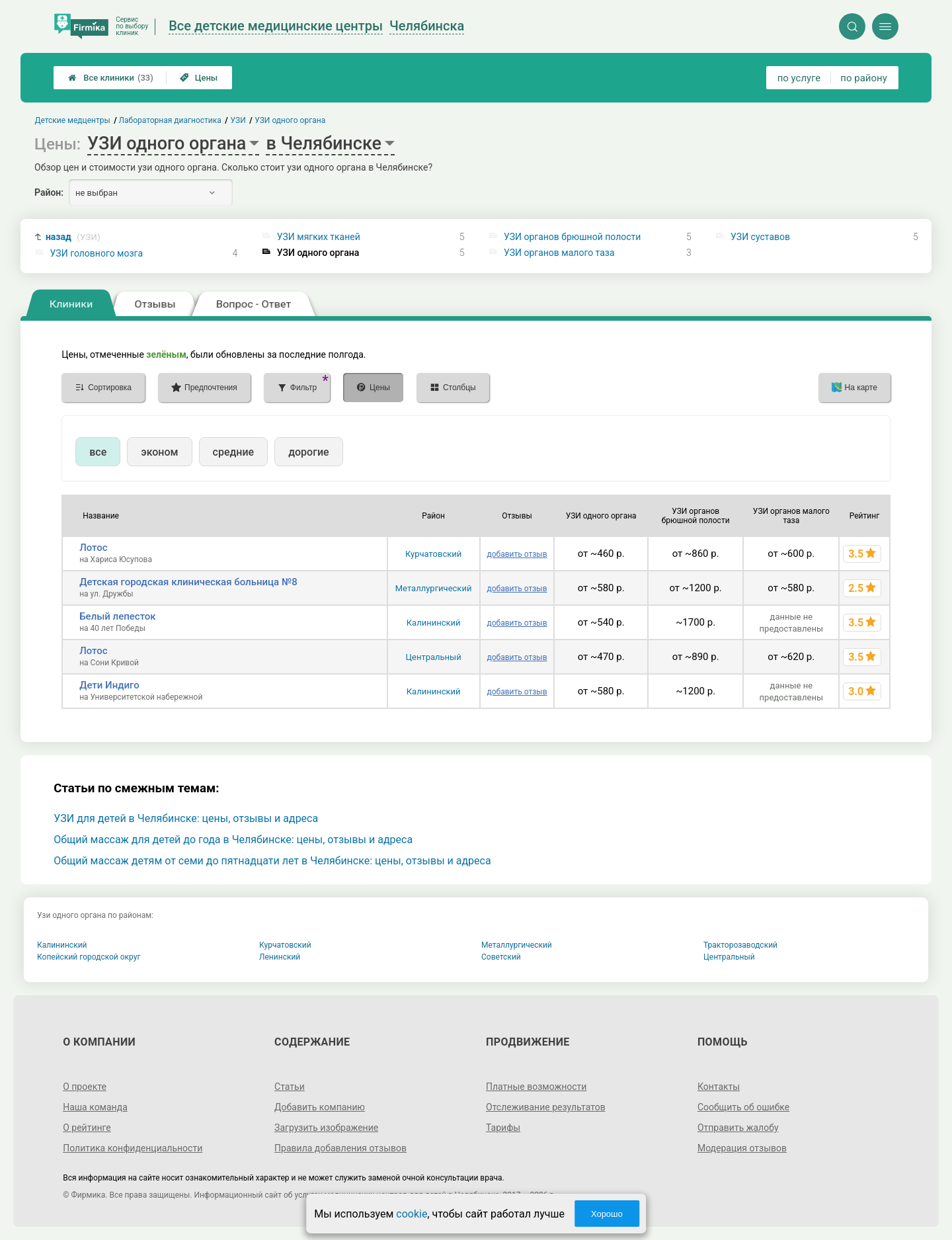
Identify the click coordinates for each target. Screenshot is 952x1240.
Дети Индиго (109, 685)
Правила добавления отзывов (340, 1148)
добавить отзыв (517, 554)
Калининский (434, 623)
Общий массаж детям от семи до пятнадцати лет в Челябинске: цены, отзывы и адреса (272, 860)
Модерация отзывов (742, 1148)
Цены (199, 78)
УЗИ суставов (760, 236)
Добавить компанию (319, 1107)
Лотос (93, 548)
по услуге (799, 78)
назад (73, 237)
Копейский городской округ (89, 957)
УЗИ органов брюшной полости (572, 236)
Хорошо (607, 1214)
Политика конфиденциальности (132, 1148)
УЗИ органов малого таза (559, 252)
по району (863, 78)
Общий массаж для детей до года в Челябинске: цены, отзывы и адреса (233, 839)
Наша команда (95, 1107)
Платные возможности (536, 1086)
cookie (411, 1214)
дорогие (308, 452)
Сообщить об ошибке (743, 1107)
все (97, 452)
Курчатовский (433, 554)
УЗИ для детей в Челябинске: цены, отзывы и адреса (186, 818)
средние (234, 452)
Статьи (289, 1086)
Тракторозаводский (740, 945)
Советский (501, 957)
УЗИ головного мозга (96, 253)
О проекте (84, 1086)
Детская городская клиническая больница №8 (188, 582)
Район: (48, 192)
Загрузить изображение (326, 1127)
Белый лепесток (117, 616)
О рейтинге (87, 1127)
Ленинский (279, 957)
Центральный (433, 657)
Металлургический (433, 588)
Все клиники (110, 78)
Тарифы (503, 1127)
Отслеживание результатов (546, 1107)
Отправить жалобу (738, 1127)
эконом (159, 452)
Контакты (718, 1086)
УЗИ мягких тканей (318, 236)
